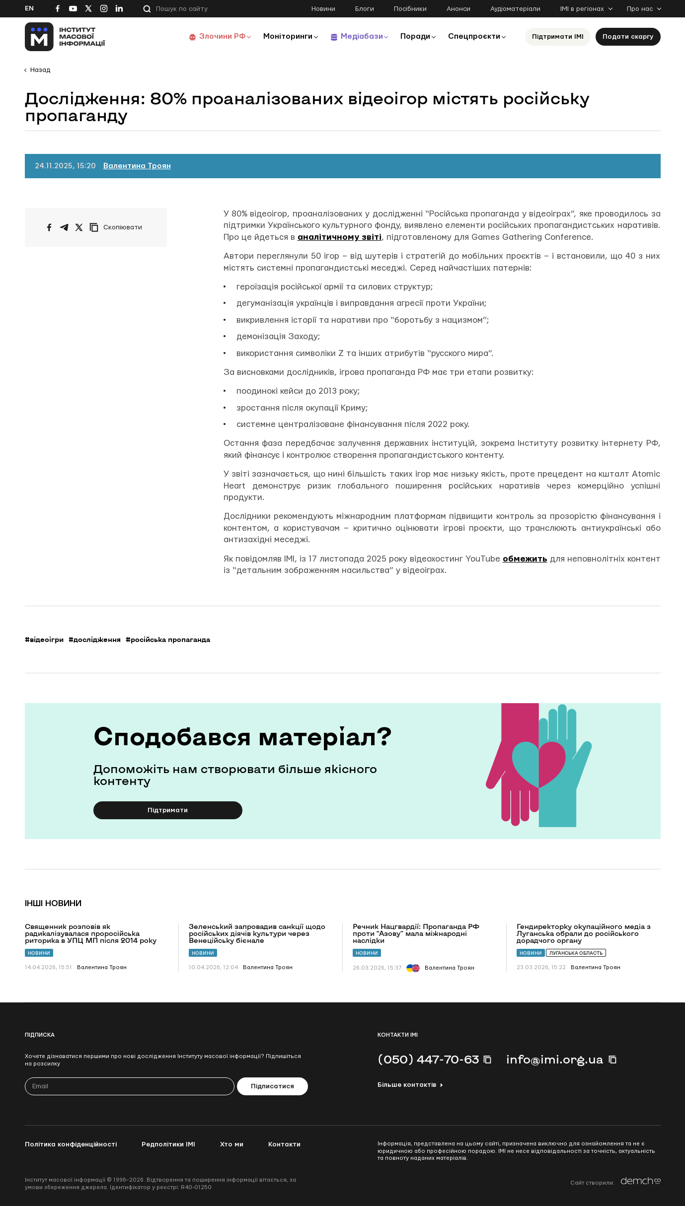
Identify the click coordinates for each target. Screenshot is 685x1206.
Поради (413, 36)
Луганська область (576, 953)
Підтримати (168, 810)
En (29, 8)
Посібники (410, 8)
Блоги (364, 8)
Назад (40, 70)
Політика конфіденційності (71, 1144)
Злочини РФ (216, 36)
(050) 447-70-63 (428, 1059)
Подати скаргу (628, 36)
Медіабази (357, 36)
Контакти (284, 1144)
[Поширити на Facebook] (49, 227)
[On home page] (65, 36)
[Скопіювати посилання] (118, 227)
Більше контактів (407, 1084)
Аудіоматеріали (515, 8)
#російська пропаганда (168, 639)
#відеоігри (44, 639)
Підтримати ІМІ (558, 36)
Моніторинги (283, 36)
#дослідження (95, 639)
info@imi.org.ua (555, 1059)
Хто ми (231, 1144)
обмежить (525, 559)
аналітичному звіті (339, 237)
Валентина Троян (137, 166)
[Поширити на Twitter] (79, 227)
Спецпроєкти (473, 36)
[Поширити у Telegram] (64, 227)
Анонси (458, 8)
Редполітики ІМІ (168, 1144)
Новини (323, 8)
